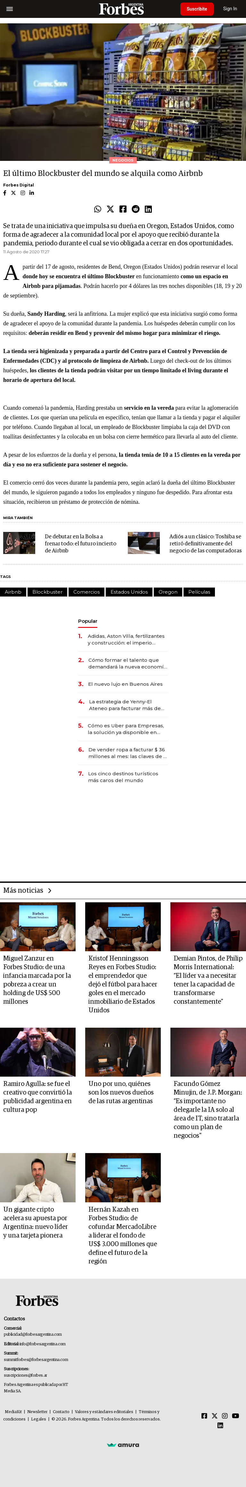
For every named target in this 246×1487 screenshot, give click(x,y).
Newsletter (37, 1412)
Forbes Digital (18, 185)
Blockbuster (47, 592)
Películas (199, 592)
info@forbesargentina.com (43, 1344)
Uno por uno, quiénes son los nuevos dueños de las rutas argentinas (121, 1092)
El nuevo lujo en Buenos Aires (125, 684)
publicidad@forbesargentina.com (33, 1335)
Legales (38, 1419)
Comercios (86, 592)
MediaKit (13, 1412)
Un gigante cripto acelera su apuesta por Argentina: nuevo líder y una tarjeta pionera (35, 1222)
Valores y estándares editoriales (104, 1412)
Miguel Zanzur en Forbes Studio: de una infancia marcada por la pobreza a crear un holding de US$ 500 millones (37, 980)
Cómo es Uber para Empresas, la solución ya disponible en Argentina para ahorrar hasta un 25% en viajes (128, 729)
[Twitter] (214, 1416)
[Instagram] (225, 1416)
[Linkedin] (220, 1426)
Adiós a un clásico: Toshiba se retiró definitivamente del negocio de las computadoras (205, 544)
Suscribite (197, 9)
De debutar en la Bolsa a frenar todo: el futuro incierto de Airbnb (80, 544)
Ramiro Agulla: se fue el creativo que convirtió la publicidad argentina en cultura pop (37, 1097)
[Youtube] (235, 1416)
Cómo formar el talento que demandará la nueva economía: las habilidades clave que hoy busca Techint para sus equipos (128, 663)
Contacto (61, 1412)
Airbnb (13, 592)
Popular (87, 621)
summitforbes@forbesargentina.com (36, 1360)
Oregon (168, 592)
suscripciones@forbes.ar (25, 1375)
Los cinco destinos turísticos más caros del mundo (123, 777)
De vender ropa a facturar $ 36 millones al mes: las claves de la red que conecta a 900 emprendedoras (128, 753)
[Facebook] (204, 1416)
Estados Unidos (129, 592)
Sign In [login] (230, 9)
